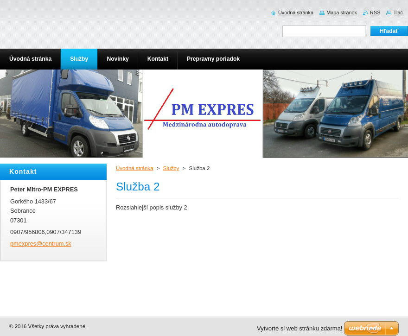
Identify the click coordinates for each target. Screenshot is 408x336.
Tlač (398, 12)
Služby (171, 168)
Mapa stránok (341, 12)
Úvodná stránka (134, 168)
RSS (375, 12)
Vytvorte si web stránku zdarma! (299, 328)
